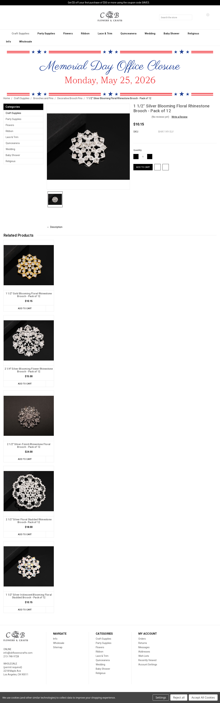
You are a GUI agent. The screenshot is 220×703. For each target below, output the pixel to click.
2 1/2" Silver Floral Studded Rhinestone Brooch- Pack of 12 (29, 521)
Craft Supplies (22, 33)
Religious (195, 33)
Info (10, 41)
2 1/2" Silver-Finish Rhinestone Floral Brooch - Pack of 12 (29, 445)
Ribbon (87, 33)
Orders (142, 638)
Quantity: (137, 150)
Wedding (151, 33)
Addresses (144, 651)
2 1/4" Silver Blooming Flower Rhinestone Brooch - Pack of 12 (29, 370)
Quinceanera (130, 33)
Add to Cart (25, 308)
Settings (161, 697)
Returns (142, 643)
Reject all (179, 697)
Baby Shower (173, 33)
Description (57, 227)
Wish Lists (143, 656)
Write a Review (180, 116)
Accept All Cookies (203, 697)
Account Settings (147, 664)
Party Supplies (47, 33)
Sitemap (57, 647)
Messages (144, 647)
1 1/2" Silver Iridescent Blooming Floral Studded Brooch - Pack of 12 (29, 596)
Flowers (69, 33)
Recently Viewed (147, 660)
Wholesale (25, 41)
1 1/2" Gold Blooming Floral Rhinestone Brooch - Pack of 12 (29, 295)
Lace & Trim (106, 33)
